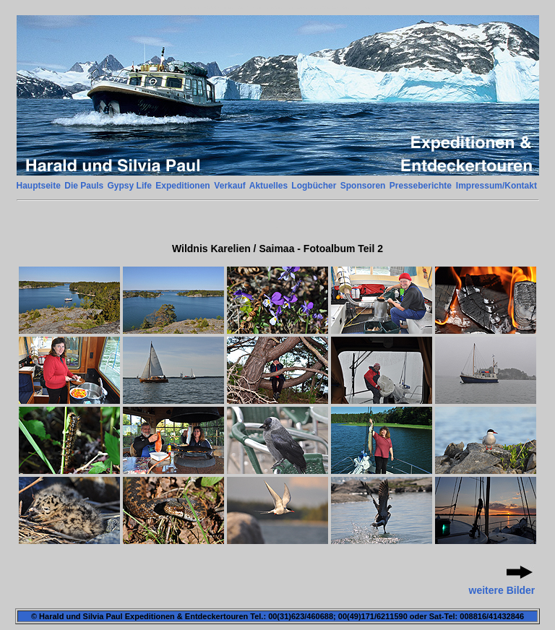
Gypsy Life (130, 186)
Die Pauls (83, 186)
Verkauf (229, 186)
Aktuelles (268, 186)
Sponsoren (363, 186)
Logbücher (313, 186)
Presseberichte (421, 186)
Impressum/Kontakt (496, 186)
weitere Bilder (502, 590)
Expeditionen (182, 186)
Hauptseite (39, 186)
